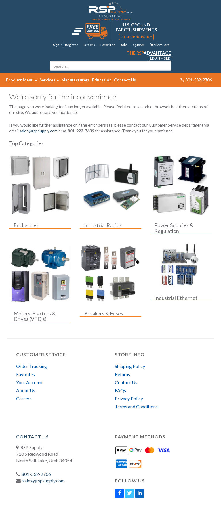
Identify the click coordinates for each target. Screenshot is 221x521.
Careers (24, 398)
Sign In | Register (65, 45)
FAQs (120, 390)
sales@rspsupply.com (38, 130)
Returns (122, 374)
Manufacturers (75, 79)
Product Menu (21, 79)
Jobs (124, 45)
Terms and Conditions (136, 406)
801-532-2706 (36, 474)
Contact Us (125, 79)
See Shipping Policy (136, 37)
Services (49, 79)
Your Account (29, 382)
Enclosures (26, 225)
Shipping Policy (130, 366)
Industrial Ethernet (175, 298)
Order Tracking (31, 366)
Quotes (139, 45)
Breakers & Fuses (103, 314)
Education (102, 79)
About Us (25, 390)
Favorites (107, 45)
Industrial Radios (103, 225)
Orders (89, 45)
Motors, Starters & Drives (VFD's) (35, 316)
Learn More (160, 58)
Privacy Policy (129, 398)
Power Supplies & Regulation (173, 228)
